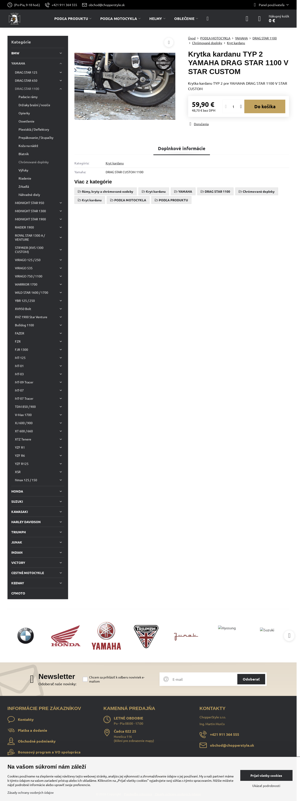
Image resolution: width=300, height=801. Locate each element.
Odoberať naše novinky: (57, 683)
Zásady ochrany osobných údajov (30, 792)
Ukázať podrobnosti (266, 786)
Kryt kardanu (115, 163)
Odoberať (251, 679)
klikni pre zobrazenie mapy (134, 740)
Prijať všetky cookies (266, 775)
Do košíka (265, 106)
